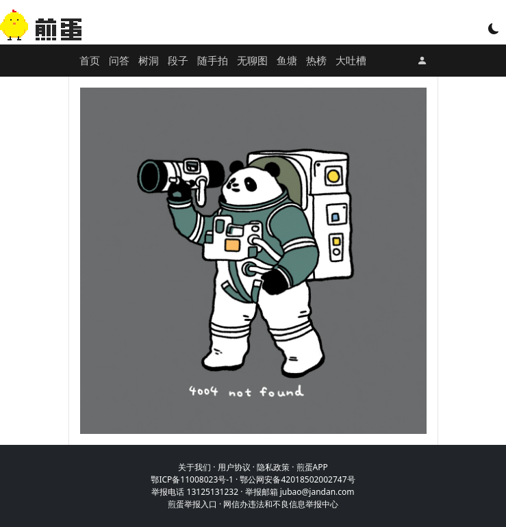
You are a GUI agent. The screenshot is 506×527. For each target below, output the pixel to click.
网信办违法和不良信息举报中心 (280, 504)
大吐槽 (351, 60)
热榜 (316, 60)
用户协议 (234, 467)
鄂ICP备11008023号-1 (192, 479)
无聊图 (252, 60)
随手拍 (212, 60)
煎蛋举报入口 (192, 504)
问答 (119, 60)
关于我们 (194, 467)
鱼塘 (287, 60)
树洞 (148, 60)
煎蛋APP (312, 467)
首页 (89, 60)
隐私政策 (273, 467)
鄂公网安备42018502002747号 (297, 479)
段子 (178, 60)
